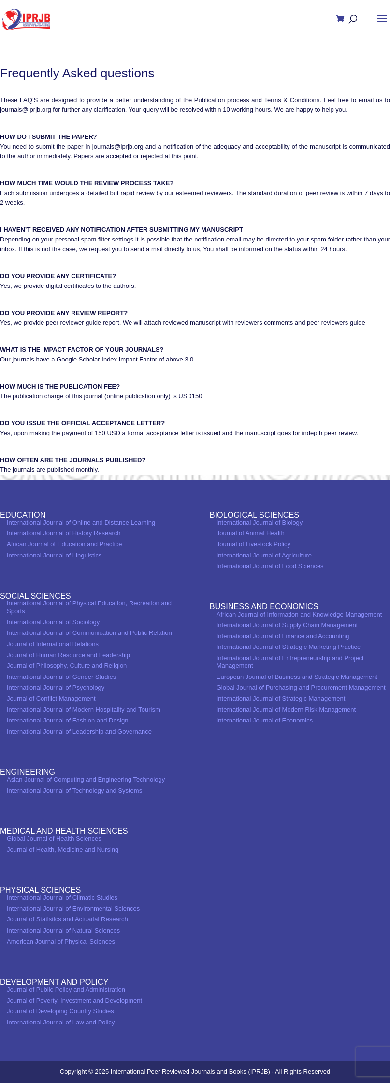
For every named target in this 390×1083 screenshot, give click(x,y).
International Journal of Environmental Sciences (73, 908)
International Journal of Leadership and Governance (79, 731)
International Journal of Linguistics (54, 555)
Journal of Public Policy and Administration (66, 989)
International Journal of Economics (265, 720)
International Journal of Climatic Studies (62, 897)
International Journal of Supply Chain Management (287, 625)
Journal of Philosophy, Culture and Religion (67, 665)
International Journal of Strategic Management (281, 698)
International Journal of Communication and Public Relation (89, 632)
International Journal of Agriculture (264, 555)
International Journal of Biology (260, 522)
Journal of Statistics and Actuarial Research (67, 919)
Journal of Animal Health (251, 533)
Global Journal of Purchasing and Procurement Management (301, 687)
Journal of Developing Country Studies (60, 1011)
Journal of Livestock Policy (253, 544)
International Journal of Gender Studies (61, 676)
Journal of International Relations (53, 643)
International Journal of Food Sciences (270, 566)
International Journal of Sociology (53, 622)
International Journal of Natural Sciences (63, 930)
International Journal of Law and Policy (61, 1022)
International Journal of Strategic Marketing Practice (289, 646)
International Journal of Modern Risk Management (286, 709)
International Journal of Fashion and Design (68, 720)
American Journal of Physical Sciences (61, 941)
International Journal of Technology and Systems (74, 790)
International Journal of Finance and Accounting (283, 636)
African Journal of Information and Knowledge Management (299, 614)
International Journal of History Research (64, 533)
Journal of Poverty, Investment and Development (74, 1000)
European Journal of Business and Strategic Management (297, 676)
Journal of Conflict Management (51, 698)
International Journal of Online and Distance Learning (81, 522)
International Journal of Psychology (55, 687)
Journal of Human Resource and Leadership (68, 655)
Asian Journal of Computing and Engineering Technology (86, 779)
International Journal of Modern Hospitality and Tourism (83, 709)
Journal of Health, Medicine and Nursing (62, 849)
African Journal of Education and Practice (64, 544)
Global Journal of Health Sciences (54, 838)
